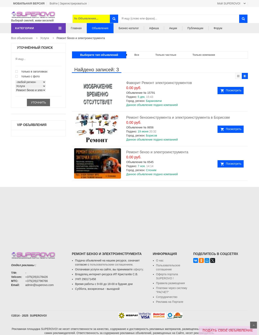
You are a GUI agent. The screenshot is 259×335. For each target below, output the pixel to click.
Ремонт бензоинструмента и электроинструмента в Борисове (178, 117)
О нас (159, 260)
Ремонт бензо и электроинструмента (157, 152)
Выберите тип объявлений (99, 55)
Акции (173, 28)
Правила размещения (170, 283)
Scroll (253, 325)
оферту (138, 269)
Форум (218, 28)
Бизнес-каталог (129, 28)
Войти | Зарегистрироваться (68, 3)
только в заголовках (31, 71)
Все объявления (22, 38)
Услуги (44, 38)
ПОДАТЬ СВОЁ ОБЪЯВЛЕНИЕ (228, 330)
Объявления (100, 28)
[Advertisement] (129, 215)
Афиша (154, 28)
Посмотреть (233, 90)
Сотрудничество (166, 297)
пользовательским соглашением (111, 264)
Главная (76, 28)
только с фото (27, 76)
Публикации (195, 28)
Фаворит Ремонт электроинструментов (159, 83)
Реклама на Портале (169, 301)
